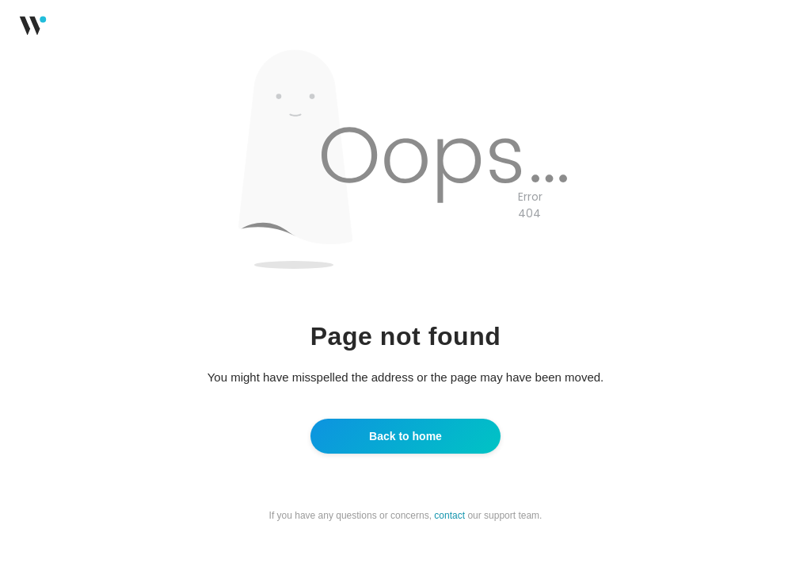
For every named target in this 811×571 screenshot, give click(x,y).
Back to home (405, 436)
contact (449, 515)
